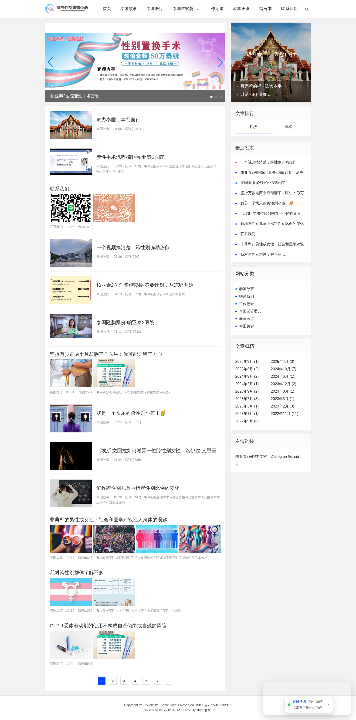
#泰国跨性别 (173, 558)
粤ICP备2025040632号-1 (214, 705)
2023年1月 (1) (247, 414)
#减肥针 (166, 392)
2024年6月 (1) (282, 376)
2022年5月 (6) (247, 421)
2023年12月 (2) (283, 384)
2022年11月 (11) (284, 414)
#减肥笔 (106, 392)
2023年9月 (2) (247, 391)
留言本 (265, 8)
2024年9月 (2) (247, 376)
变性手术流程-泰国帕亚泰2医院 (130, 157)
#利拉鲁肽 (152, 392)
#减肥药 (119, 392)
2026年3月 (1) (247, 361)
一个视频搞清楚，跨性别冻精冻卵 (133, 247)
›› (169, 681)
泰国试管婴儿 (185, 8)
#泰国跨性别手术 (151, 558)
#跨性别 (185, 166)
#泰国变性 (171, 166)
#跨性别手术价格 (195, 558)
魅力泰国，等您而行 (118, 119)
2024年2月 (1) (247, 384)
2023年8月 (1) (282, 391)
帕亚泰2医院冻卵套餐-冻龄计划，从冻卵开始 (145, 285)
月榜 (253, 127)
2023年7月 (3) (247, 399)
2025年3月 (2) (247, 369)
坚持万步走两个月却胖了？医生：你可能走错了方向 (106, 354)
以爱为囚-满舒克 (255, 94)
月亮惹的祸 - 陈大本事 (261, 86)
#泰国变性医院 (114, 502)
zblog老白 (204, 710)
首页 (107, 8)
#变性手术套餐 (149, 610)
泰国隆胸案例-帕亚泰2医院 (125, 322)
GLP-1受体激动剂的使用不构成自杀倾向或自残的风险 (108, 625)
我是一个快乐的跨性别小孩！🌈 (131, 413)
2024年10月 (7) (283, 369)
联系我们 (289, 8)
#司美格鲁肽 (134, 392)
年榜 (288, 127)
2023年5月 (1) (282, 399)
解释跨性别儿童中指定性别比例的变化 (138, 488)
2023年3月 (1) (247, 406)
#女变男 (119, 171)
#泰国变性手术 (158, 497)
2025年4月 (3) (282, 361)
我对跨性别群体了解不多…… (81, 572)
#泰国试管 (155, 294)
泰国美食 (241, 8)
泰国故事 (128, 8)
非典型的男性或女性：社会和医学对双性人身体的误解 (108, 519)
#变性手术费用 (171, 610)
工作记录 (215, 8)
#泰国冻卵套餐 (174, 294)
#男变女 (106, 171)
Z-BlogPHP (172, 710)
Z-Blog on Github (285, 456)
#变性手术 (155, 166)
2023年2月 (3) (282, 406)
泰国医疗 (154, 8)
